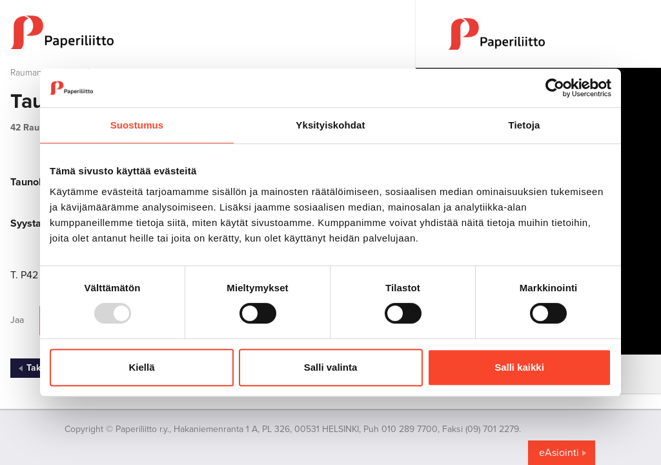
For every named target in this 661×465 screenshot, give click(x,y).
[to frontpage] (207, 32)
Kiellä (141, 367)
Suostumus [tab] (137, 124)
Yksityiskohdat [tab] (330, 124)
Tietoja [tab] (524, 124)
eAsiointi (559, 452)
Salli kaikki (519, 367)
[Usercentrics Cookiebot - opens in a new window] (554, 88)
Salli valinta (331, 367)
